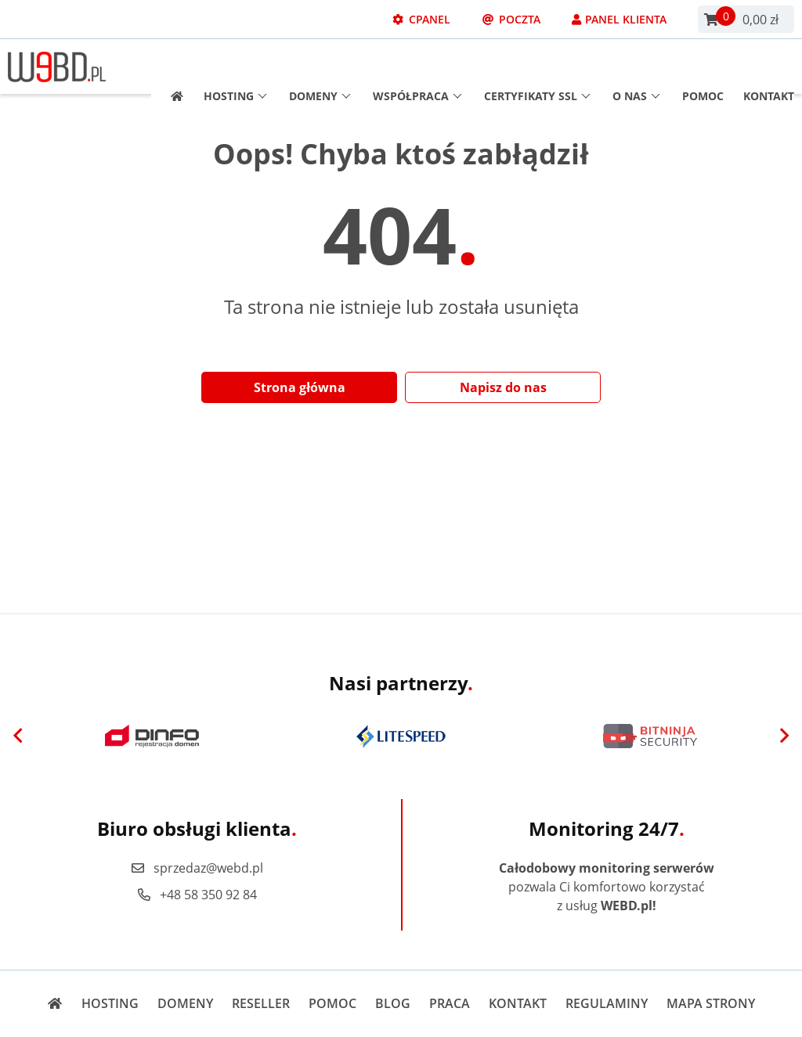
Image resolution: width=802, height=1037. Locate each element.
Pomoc (703, 66)
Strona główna (299, 387)
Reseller (261, 1003)
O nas (636, 66)
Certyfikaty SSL (537, 66)
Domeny (320, 66)
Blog (392, 1003)
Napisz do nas (503, 387)
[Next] (784, 736)
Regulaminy (606, 1003)
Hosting (235, 66)
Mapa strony (711, 1003)
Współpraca (417, 66)
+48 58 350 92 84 (196, 894)
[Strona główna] (172, 67)
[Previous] (18, 736)
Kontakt (768, 66)
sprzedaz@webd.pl (196, 868)
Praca (449, 1003)
